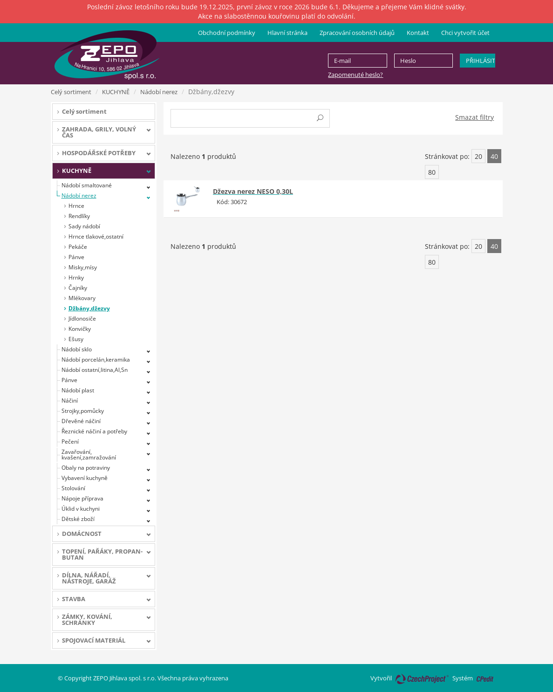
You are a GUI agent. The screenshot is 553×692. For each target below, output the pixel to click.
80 (432, 172)
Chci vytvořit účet (465, 32)
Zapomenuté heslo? (355, 74)
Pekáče (77, 247)
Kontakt (418, 32)
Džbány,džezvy (89, 308)
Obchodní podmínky (226, 32)
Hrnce (76, 206)
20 (478, 156)
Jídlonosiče (82, 318)
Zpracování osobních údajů (357, 32)
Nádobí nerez (159, 92)
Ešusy (75, 339)
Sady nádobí (84, 226)
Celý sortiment (71, 92)
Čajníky (77, 288)
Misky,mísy (82, 267)
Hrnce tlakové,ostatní (95, 236)
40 (494, 156)
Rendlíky (79, 216)
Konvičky (79, 329)
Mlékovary (82, 298)
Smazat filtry (474, 117)
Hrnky (76, 277)
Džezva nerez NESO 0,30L (253, 191)
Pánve (76, 257)
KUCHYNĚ (116, 92)
